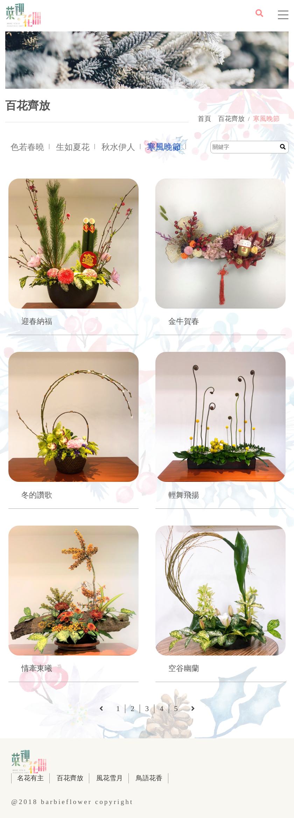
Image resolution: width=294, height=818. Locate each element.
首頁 (204, 118)
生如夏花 (73, 147)
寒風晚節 (266, 118)
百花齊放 (231, 118)
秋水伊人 (118, 147)
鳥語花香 (149, 778)
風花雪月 (109, 778)
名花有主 (30, 778)
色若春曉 (27, 147)
